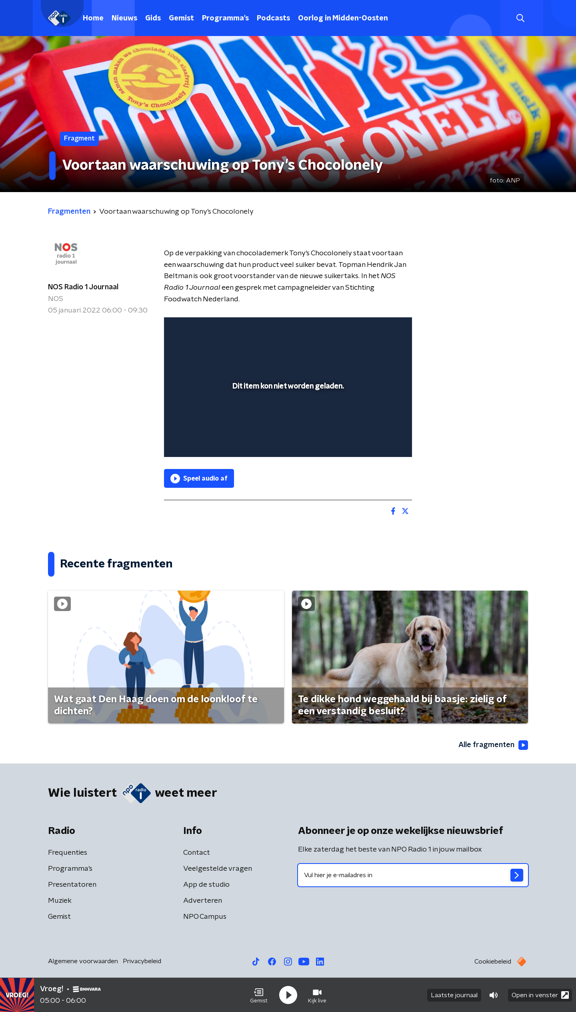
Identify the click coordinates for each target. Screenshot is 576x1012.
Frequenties (67, 852)
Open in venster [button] (540, 995)
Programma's (225, 18)
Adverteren (202, 900)
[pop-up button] (376, 439)
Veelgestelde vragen (217, 868)
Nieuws (124, 18)
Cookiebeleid (492, 961)
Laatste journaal (454, 995)
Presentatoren (72, 884)
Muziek (60, 900)
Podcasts (273, 18)
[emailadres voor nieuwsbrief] (413, 875)
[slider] (287, 417)
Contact (196, 852)
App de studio (206, 884)
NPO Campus (204, 916)
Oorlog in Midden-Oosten (343, 18)
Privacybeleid (142, 961)
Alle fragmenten (493, 745)
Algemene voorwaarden (83, 961)
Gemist (181, 18)
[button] (259, 995)
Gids (153, 18)
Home (93, 18)
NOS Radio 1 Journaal (83, 287)
